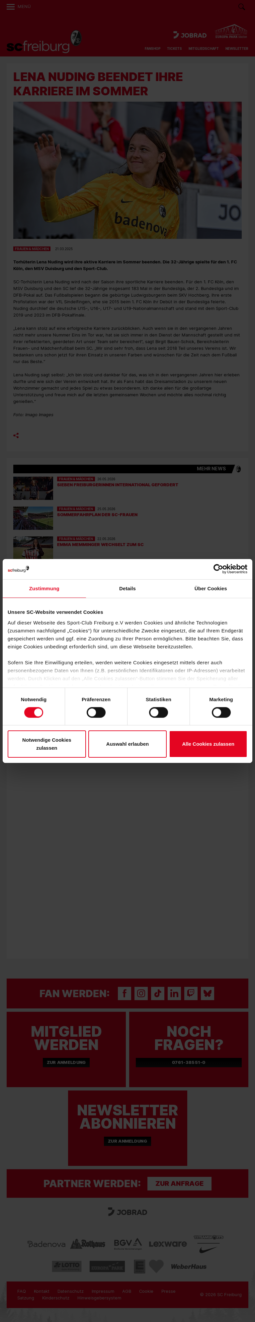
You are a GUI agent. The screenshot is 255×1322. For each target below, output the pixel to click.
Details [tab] (127, 588)
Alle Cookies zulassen (208, 744)
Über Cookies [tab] (211, 588)
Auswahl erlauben (127, 744)
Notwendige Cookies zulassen (46, 744)
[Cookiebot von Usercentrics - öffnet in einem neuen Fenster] (218, 569)
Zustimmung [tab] (44, 588)
